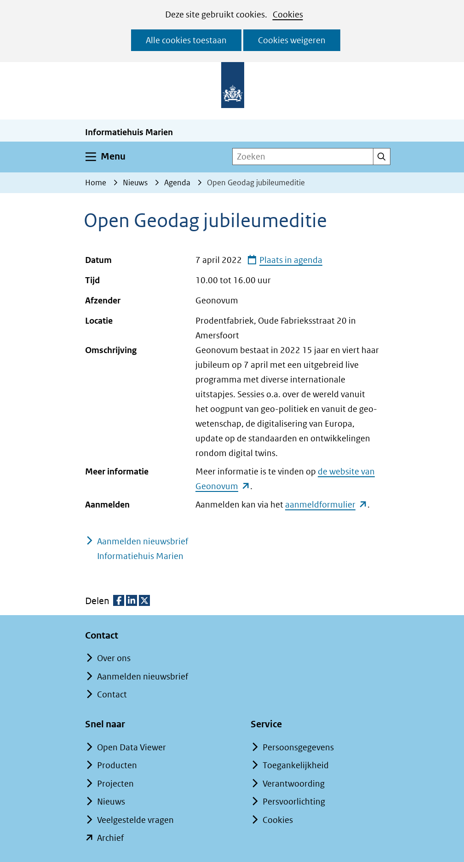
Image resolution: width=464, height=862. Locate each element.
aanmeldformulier (326, 504)
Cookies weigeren (292, 40)
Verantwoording (294, 783)
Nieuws (111, 801)
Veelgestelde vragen (135, 820)
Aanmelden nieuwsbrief (142, 676)
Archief (110, 838)
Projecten (115, 783)
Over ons (114, 658)
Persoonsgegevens (298, 747)
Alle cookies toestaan (186, 40)
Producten (117, 765)
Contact (112, 694)
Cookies (288, 14)
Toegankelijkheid (296, 765)
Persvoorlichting (294, 801)
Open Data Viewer (131, 747)
